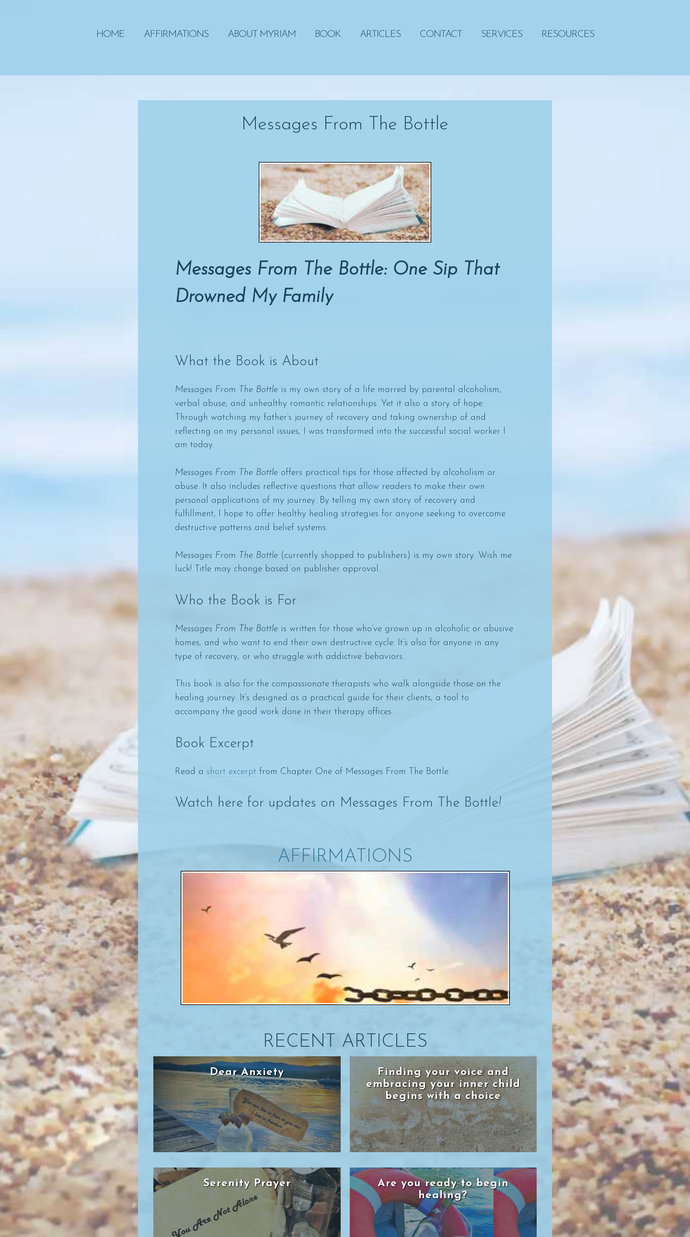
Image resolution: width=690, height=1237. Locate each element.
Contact (441, 34)
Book (328, 34)
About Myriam (262, 34)
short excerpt (231, 771)
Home (110, 34)
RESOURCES (567, 34)
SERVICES (501, 34)
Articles (380, 34)
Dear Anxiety (247, 1072)
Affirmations (176, 34)
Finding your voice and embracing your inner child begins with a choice (443, 1084)
